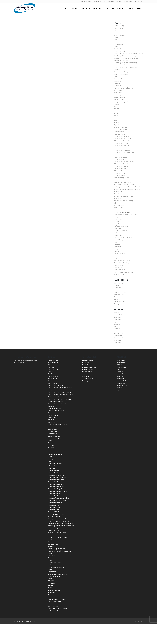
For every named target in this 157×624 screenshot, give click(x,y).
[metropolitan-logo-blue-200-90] (24, 8)
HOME (116, 120)
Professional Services (121, 226)
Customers (117, 86)
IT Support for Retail (120, 159)
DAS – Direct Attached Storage (123, 88)
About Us (117, 33)
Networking (117, 198)
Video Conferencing (120, 265)
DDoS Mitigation (119, 95)
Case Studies (118, 49)
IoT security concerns (120, 127)
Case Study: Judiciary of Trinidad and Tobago (128, 53)
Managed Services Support (122, 182)
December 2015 (119, 338)
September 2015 (119, 342)
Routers (116, 233)
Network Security (119, 194)
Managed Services (120, 292)
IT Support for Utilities (121, 166)
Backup (116, 37)
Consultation (118, 81)
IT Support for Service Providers (124, 162)
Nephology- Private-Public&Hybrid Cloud (127, 187)
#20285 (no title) (119, 26)
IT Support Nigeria (119, 171)
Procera (116, 221)
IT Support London (120, 168)
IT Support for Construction (122, 139)
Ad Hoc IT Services (120, 35)
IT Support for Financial (121, 145)
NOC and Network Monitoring (123, 201)
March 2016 (117, 331)
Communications (119, 79)
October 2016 (118, 317)
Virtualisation (118, 267)
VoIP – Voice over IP (120, 270)
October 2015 (118, 340)
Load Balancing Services (121, 178)
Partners (116, 210)
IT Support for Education (121, 143)
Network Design (119, 192)
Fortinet (116, 113)
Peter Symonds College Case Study (125, 214)
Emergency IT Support (121, 102)
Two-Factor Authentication (122, 261)
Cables (116, 47)
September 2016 (119, 319)
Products (117, 224)
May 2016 (117, 326)
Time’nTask (117, 256)
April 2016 (117, 329)
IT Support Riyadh (119, 173)
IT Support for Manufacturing (123, 155)
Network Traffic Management (123, 196)
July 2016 (116, 322)
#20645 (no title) (119, 28)
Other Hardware (119, 205)
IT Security (117, 285)
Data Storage (118, 93)
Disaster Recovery (120, 97)
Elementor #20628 (119, 99)
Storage (116, 249)
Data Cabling (118, 90)
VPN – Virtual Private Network (123, 272)
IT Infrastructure (119, 132)
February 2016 (118, 333)
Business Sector (119, 42)
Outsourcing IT (118, 299)
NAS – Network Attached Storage (124, 185)
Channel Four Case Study (122, 74)
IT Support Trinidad (120, 175)
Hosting (116, 122)
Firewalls (116, 109)
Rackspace (117, 228)
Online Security (119, 295)
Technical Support (119, 254)
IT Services (117, 288)
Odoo (115, 203)
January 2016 (118, 335)
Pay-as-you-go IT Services (122, 212)
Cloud (115, 76)
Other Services (118, 208)
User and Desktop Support (122, 263)
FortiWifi (116, 116)
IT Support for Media (120, 157)
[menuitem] (65, 8)
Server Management (120, 240)
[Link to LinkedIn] (135, 1)
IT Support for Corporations (123, 141)
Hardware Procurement (121, 118)
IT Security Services (120, 134)
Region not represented (121, 231)
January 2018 (118, 315)
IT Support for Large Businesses (124, 152)
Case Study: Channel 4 (121, 51)
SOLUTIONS (117, 247)
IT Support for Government (122, 148)
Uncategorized (118, 304)
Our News (117, 297)
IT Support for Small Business (123, 164)
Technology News (119, 301)
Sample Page (118, 235)
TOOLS (116, 258)
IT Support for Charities (121, 136)
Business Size (118, 44)
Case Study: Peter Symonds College (125, 56)
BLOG (115, 40)
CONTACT (117, 83)
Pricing (116, 217)
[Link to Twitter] (141, 1)
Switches (117, 251)
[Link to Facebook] (138, 1)
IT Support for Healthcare (122, 150)
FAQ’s (115, 106)
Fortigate (116, 111)
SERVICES (117, 244)
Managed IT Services (120, 180)
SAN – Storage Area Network (123, 237)
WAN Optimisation (119, 274)
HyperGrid (117, 125)
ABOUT (116, 30)
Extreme (116, 104)
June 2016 (117, 324)
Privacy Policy (118, 219)
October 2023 (118, 312)
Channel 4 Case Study (121, 72)
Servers (116, 242)
